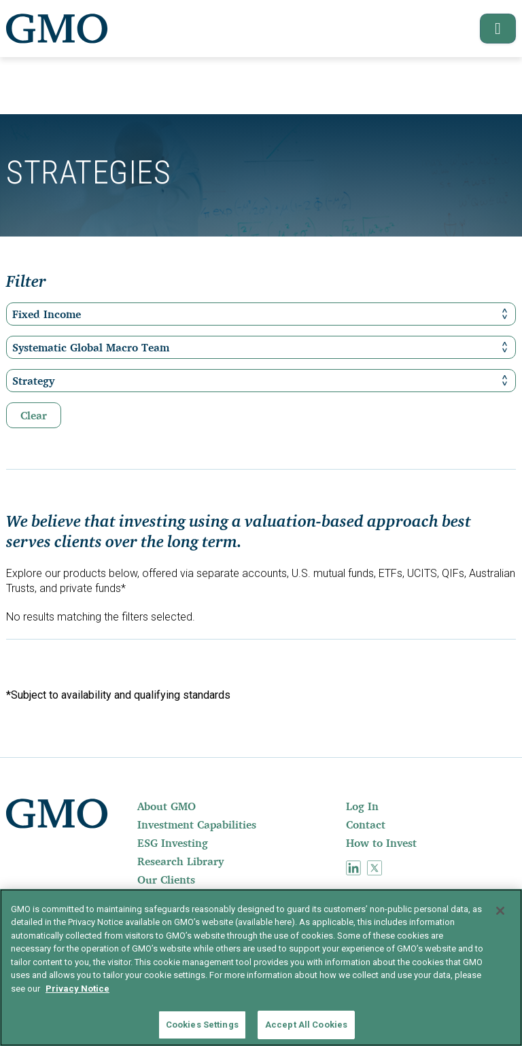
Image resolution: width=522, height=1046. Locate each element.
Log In (362, 806)
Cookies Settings (202, 1024)
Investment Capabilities (196, 824)
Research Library (180, 861)
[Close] (500, 911)
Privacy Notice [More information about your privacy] (77, 988)
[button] (492, 28)
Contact (365, 824)
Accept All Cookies (306, 1024)
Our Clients (166, 879)
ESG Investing (172, 843)
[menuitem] (240, 806)
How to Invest (381, 843)
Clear (33, 415)
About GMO (166, 806)
